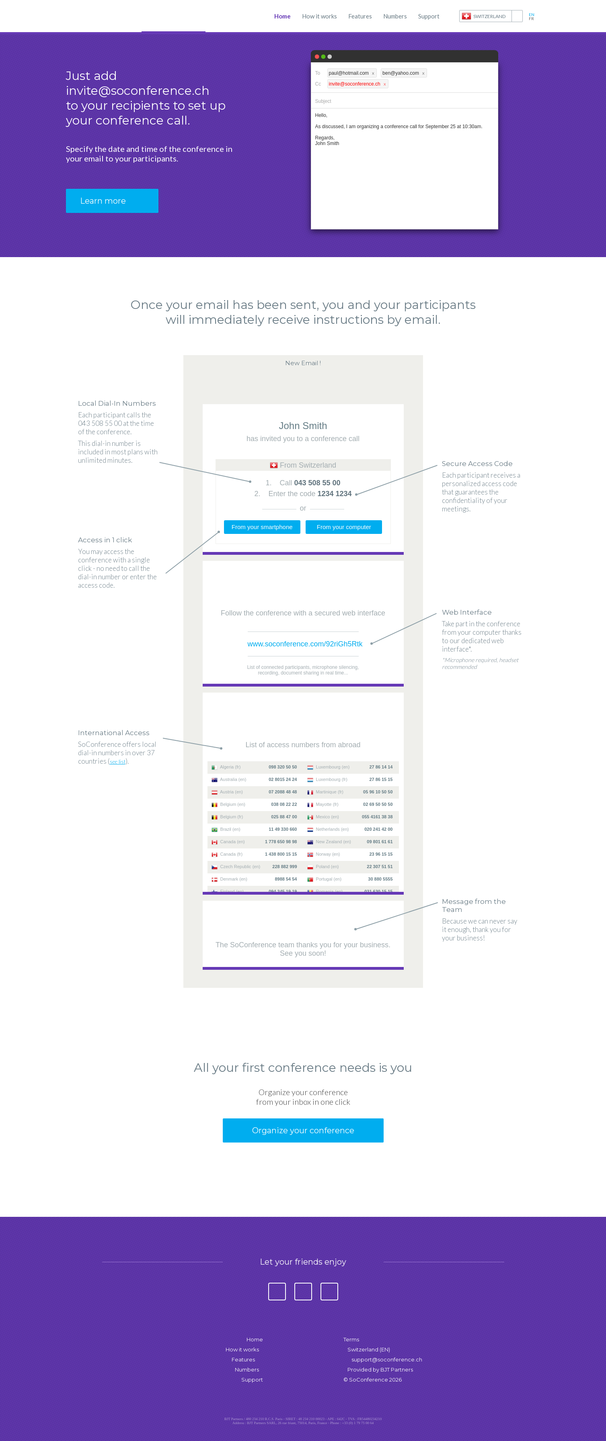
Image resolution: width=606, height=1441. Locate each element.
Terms (351, 1339)
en (531, 14)
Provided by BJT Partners (380, 1369)
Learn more (103, 201)
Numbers (395, 16)
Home (282, 16)
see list (117, 761)
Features (360, 16)
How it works (319, 16)
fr (531, 18)
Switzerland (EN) (368, 1349)
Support (429, 16)
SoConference (102, 16)
